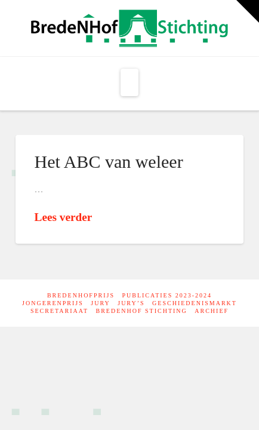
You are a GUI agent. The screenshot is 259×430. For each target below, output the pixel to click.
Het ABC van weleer (109, 161)
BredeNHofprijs (81, 295)
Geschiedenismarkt (194, 303)
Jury (100, 303)
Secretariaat (59, 311)
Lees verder (63, 217)
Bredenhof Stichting (141, 311)
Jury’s (131, 303)
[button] (129, 82)
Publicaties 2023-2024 (167, 295)
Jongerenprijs (53, 303)
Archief (212, 311)
